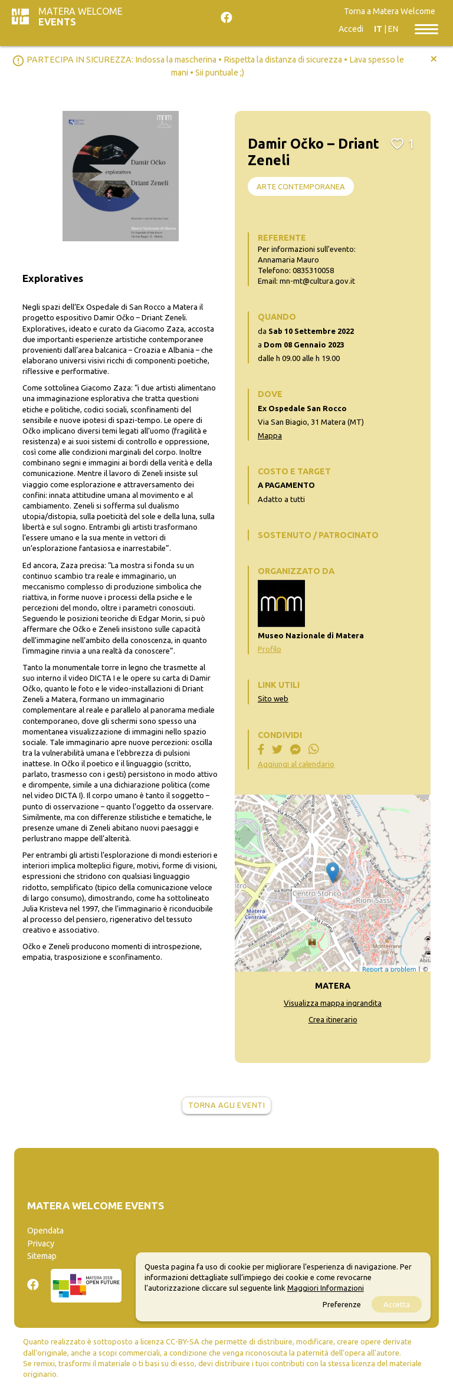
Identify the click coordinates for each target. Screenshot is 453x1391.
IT (378, 29)
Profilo (269, 649)
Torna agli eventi (226, 1105)
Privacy (40, 1243)
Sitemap (42, 1256)
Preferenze (342, 1304)
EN (393, 29)
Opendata (45, 1230)
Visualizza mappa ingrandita (333, 1003)
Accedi (351, 29)
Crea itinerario (332, 1019)
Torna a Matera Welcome (389, 11)
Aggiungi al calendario (296, 764)
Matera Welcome (80, 16)
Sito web (273, 698)
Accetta (396, 1304)
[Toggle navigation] (426, 28)
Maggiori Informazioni (325, 1288)
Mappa (270, 435)
